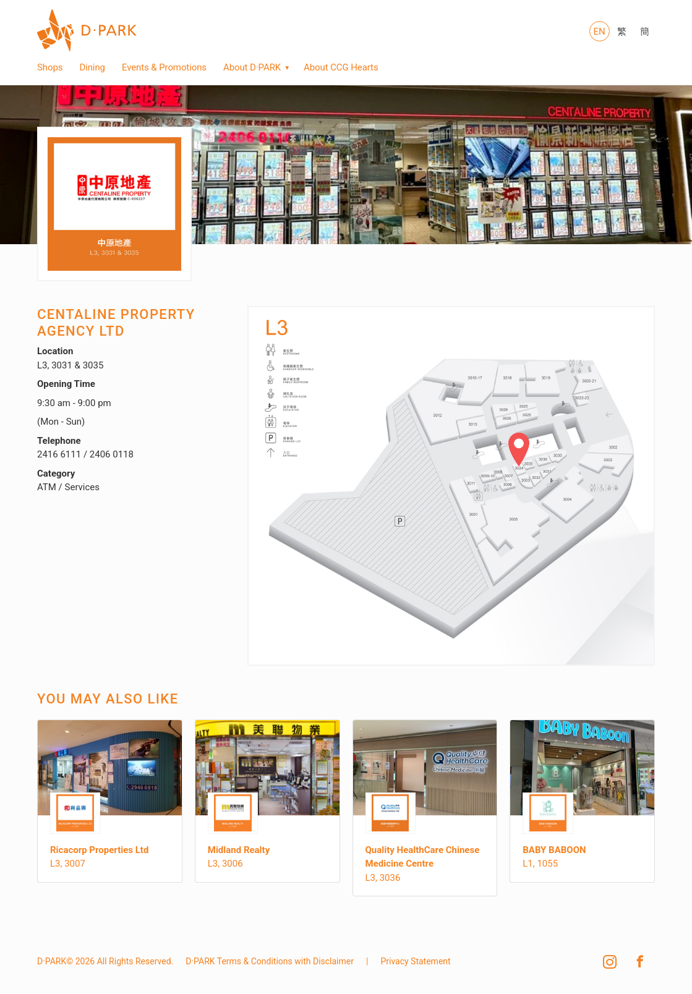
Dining (92, 67)
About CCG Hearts (341, 67)
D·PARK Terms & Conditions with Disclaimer (270, 961)
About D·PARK (252, 67)
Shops (49, 67)
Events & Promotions (164, 67)
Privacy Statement (415, 961)
